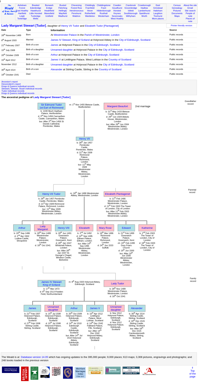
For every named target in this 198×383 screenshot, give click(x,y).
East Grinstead (157, 6)
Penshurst (76, 13)
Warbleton (90, 16)
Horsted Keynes (117, 11)
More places (158, 18)
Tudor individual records (13, 91)
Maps (177, 16)
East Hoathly (22, 10)
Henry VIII (63, 227)
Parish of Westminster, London (101, 34)
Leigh (22, 16)
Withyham (130, 16)
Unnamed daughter (62, 49)
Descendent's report (11, 84)
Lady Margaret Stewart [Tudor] (23, 25)
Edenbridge (35, 8)
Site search (190, 10)
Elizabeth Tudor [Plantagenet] (102, 25)
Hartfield (22, 13)
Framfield (89, 8)
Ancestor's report (10, 81)
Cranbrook (131, 5)
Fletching (62, 8)
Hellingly (63, 10)
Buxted (63, 5)
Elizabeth (84, 227)
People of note (190, 14)
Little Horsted (35, 13)
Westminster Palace (65, 34)
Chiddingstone (103, 5)
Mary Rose (105, 227)
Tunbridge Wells (36, 17)
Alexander (56, 69)
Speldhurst (144, 13)
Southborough (130, 13)
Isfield (131, 10)
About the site (190, 5)
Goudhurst (117, 8)
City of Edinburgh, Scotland (134, 39)
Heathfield (49, 10)
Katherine (147, 227)
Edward (126, 227)
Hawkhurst (36, 10)
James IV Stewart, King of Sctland (70, 39)
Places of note (190, 19)
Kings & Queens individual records (18, 86)
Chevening (76, 5)
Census (177, 5)
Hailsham (157, 10)
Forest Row (76, 8)
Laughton (157, 13)
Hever (90, 10)
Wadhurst (62, 16)
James (54, 44)
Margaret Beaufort (117, 106)
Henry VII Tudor (70, 25)
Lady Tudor (117, 283)
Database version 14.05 (34, 357)
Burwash (49, 5)
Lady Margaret (43, 228)
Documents (177, 13)
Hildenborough (104, 10)
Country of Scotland (119, 59)
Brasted (35, 5)
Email (190, 8)
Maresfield (49, 13)
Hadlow (144, 8)
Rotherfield (90, 13)
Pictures (177, 10)
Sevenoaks (117, 16)
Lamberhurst (144, 10)
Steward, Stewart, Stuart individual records (22, 88)
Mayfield (63, 13)
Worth (144, 16)
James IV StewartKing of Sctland (51, 283)
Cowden (117, 5)
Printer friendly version (181, 25)
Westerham (103, 16)
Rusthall (104, 13)
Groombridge (131, 8)
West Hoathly (117, 18)
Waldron (76, 16)
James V (56, 59)
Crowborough (144, 5)
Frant (103, 8)
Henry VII (84, 138)
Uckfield (49, 16)
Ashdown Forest (22, 6)
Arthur (54, 54)
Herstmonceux (77, 10)
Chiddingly (90, 5)
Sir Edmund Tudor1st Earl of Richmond (51, 106)
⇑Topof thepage (192, 372)
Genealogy (177, 8)
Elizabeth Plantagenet (117, 193)
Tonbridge (22, 18)
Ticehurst (158, 16)
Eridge (49, 8)
